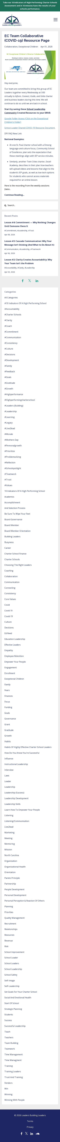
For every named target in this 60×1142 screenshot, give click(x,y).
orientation (10, 872)
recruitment (10, 923)
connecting (9, 587)
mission (8, 849)
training (8, 1066)
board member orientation (17, 531)
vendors (8, 1083)
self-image (9, 980)
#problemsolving (12, 456)
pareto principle (12, 878)
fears (7, 690)
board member (11, 525)
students (8, 1014)
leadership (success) (14, 792)
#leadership (22, 230)
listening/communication (16, 821)
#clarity (21, 268)
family (7, 684)
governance (10, 718)
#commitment (10, 230)
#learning (9, 417)
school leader (11, 957)
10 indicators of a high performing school (24, 491)
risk (6, 946)
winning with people (14, 1100)
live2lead (8, 826)
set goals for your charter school (20, 991)
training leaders (12, 1071)
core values (10, 599)
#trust (31, 230)
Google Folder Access (14, 118)
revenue (8, 940)
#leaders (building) (13, 405)
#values (8, 485)
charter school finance (15, 553)
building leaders (12, 536)
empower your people (15, 661)
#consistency (10, 343)
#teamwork (36, 249)
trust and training (13, 1077)
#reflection (9, 462)
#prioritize (9, 451)
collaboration (11, 46)
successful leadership (15, 1026)
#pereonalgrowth (13, 445)
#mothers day (11, 439)
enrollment (9, 673)
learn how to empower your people (22, 809)
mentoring (9, 843)
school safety (10, 974)
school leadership (13, 969)
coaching (8, 570)
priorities (8, 912)
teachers (8, 1037)
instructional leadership (16, 764)
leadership (9, 787)
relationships (10, 929)
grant (7, 724)
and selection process (14, 508)
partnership (10, 883)
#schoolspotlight (12, 468)
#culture (8, 348)
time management (13, 1054)
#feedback (9, 371)
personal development (15, 895)
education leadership (14, 639)
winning (8, 1094)
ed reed (8, 633)
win (6, 1088)
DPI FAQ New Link (13, 133)
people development (14, 889)
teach (7, 1031)
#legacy (8, 422)
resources (9, 935)
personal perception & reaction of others (24, 900)
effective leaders (12, 644)
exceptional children (28, 46)
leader (7, 781)
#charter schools (12, 314)
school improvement (14, 952)
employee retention (14, 656)
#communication (11, 249)
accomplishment (12, 502)
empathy (8, 650)
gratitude (8, 730)
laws (6, 775)
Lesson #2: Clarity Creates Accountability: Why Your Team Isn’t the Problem (28, 261)
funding (8, 707)
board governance (13, 519)
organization (10, 861)
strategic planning (13, 1009)
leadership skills (12, 804)
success (8, 1020)
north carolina (11, 855)
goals (7, 713)
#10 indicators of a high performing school (25, 303)
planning (8, 906)
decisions (9, 627)
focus (7, 701)
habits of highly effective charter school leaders (27, 747)
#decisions (9, 354)
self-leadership (11, 986)
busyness (9, 542)
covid (7, 604)
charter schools (12, 559)
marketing (9, 832)
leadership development (16, 798)
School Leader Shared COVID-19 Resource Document (29, 127)
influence (8, 758)
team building (11, 1043)
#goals (7, 377)
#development (11, 360)
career (7, 548)
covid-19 (8, 616)
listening (8, 815)
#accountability (10, 268)
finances (8, 696)
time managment (12, 1060)
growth (8, 735)
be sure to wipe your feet (17, 513)
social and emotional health (17, 997)
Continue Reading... (14, 194)
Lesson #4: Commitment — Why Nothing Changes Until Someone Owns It (30, 224)
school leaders (11, 963)
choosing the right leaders (18, 565)
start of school (11, 1003)
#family (8, 365)
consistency (10, 593)
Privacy (30, 1127)
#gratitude (9, 383)
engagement (10, 667)
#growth (8, 388)
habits (7, 741)
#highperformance (13, 394)
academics (9, 496)
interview (8, 769)
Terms (30, 1121)
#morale (8, 434)
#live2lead (9, 428)
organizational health (15, 866)
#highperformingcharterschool (19, 400)
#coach (8, 326)
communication (11, 582)
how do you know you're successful (21, 752)
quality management (14, 917)
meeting (8, 838)
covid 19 (8, 610)
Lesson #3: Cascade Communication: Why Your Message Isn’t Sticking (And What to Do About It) (29, 243)
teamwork (9, 1048)
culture (8, 621)
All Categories (11, 297)
